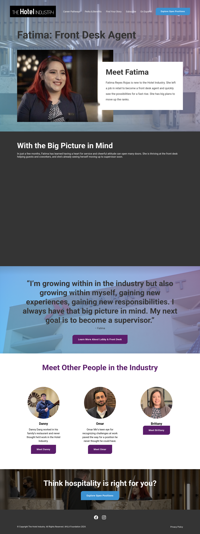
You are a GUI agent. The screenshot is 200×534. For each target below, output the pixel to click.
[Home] (33, 11)
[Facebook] (96, 517)
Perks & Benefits (93, 11)
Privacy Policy (176, 527)
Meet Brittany (156, 430)
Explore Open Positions (173, 11)
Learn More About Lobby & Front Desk (100, 339)
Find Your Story (113, 11)
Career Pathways (71, 11)
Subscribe (131, 11)
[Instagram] (104, 517)
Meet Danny (43, 449)
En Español (146, 11)
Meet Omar (100, 449)
